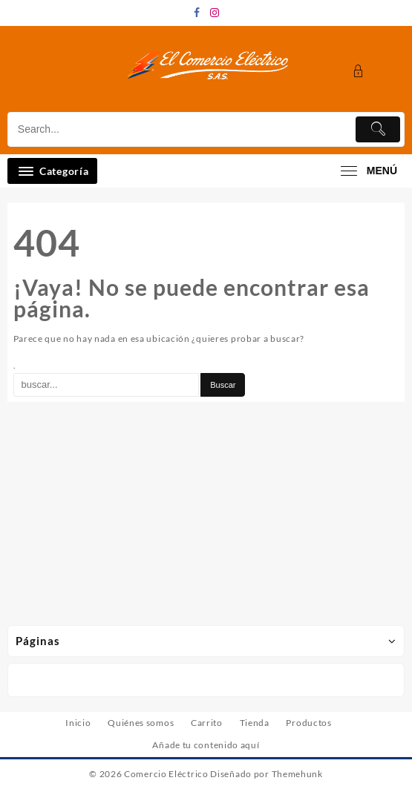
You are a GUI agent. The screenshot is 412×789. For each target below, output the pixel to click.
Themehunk (297, 773)
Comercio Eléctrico (166, 773)
